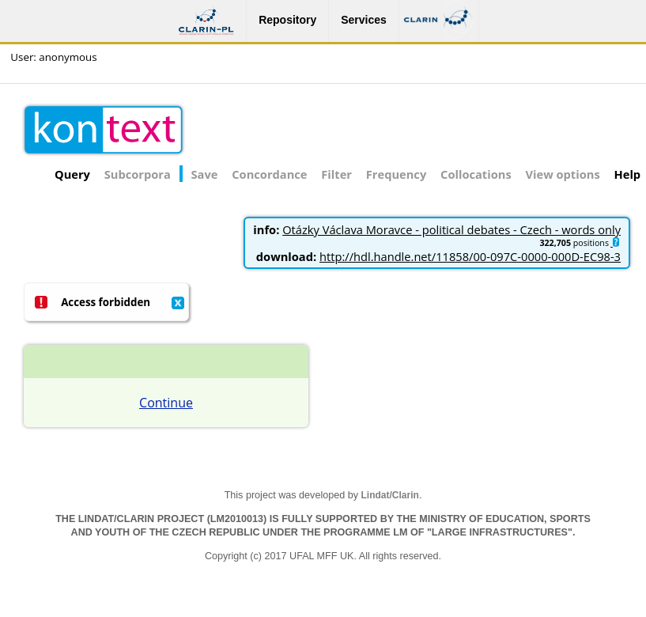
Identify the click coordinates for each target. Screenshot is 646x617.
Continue (166, 402)
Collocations (476, 174)
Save (204, 174)
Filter (336, 174)
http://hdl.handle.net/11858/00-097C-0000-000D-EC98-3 (470, 256)
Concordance (269, 174)
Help (627, 174)
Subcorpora (137, 174)
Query (72, 174)
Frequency (396, 174)
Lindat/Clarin (390, 495)
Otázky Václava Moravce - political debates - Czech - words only (451, 229)
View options (563, 174)
